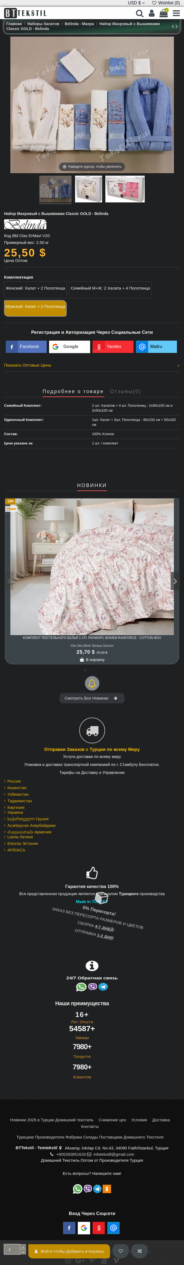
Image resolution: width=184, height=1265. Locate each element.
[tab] (92, 366)
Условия (139, 1119)
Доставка (161, 1119)
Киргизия (16, 807)
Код (7, 235)
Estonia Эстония (22, 843)
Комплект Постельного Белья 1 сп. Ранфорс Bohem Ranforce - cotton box (92, 638)
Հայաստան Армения (29, 832)
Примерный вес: (19, 242)
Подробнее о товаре (73, 391)
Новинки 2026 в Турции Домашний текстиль (52, 1119)
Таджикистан (19, 800)
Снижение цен (112, 1119)
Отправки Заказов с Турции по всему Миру (92, 749)
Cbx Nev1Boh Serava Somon (92, 646)
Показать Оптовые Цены (92, 365)
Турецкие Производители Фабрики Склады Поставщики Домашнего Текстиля (90, 1137)
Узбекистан (18, 794)
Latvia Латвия (20, 837)
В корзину (92, 659)
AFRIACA (16, 850)
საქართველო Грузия (28, 818)
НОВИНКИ (92, 485)
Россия (14, 781)
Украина (15, 812)
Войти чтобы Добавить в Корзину (69, 1251)
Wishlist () (166, 3)
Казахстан (16, 787)
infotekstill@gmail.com (113, 1154)
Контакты (90, 1126)
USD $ (136, 3)
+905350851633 (71, 1154)
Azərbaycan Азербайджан (31, 825)
